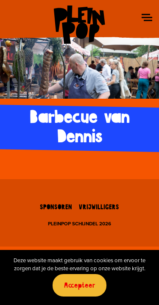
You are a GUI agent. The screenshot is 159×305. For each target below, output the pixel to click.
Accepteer (79, 285)
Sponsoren (56, 207)
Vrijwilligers (99, 207)
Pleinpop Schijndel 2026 (79, 224)
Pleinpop (79, 24)
